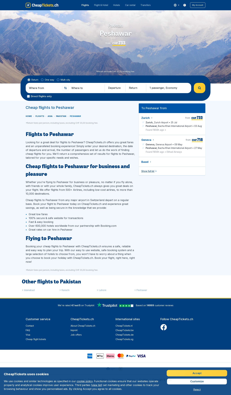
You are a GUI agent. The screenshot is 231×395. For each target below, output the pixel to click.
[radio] (33, 80)
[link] (184, 5)
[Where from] (44, 88)
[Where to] (86, 88)
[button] (197, 5)
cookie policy (85, 381)
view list (96, 385)
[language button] (176, 5)
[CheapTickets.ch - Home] (42, 5)
